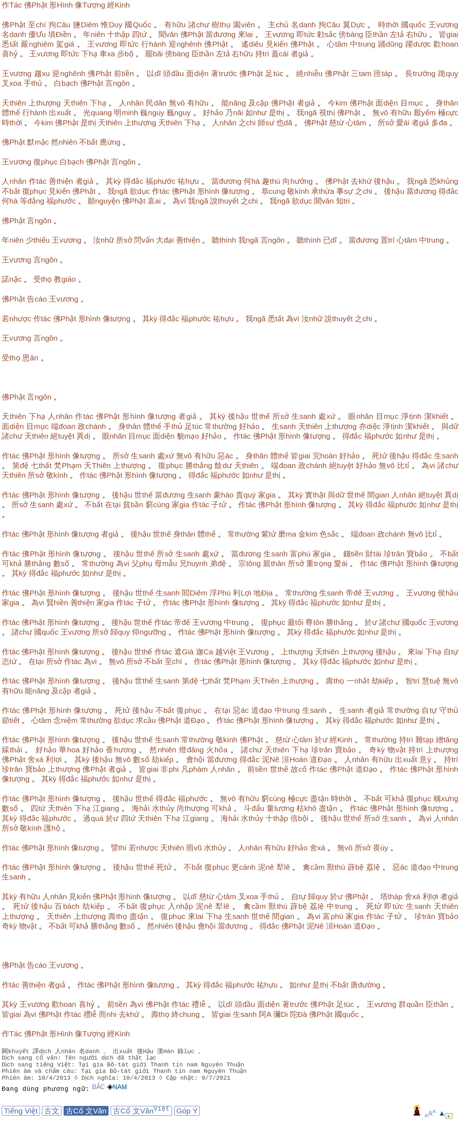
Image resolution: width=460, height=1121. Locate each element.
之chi (247, 122)
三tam (361, 73)
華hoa (69, 750)
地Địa (262, 593)
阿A (265, 1014)
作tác (38, 181)
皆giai (448, 34)
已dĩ (330, 240)
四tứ (139, 34)
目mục (411, 103)
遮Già (184, 652)
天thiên (14, 103)
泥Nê (271, 759)
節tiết (10, 720)
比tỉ (403, 465)
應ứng (110, 142)
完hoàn (325, 456)
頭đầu (173, 73)
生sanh (303, 416)
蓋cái (280, 54)
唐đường (365, 985)
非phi (170, 769)
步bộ (125, 54)
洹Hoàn (295, 759)
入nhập (180, 906)
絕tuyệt (62, 436)
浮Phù (220, 593)
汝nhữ (103, 240)
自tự (450, 652)
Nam (120, 1086)
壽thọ (335, 681)
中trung (362, 44)
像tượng (235, 191)
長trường (420, 73)
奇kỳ (377, 750)
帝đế (354, 593)
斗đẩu (254, 808)
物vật (396, 750)
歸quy (120, 632)
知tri (343, 201)
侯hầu (448, 593)
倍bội (299, 818)
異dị (83, 436)
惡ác (225, 456)
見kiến (277, 44)
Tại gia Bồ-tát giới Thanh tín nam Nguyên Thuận (163, 1064)
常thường (220, 426)
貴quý (246, 495)
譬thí (118, 848)
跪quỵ (448, 73)
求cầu (146, 720)
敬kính (298, 191)
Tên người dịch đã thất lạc (112, 1058)
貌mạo (188, 436)
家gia (267, 495)
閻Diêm (194, 593)
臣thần (376, 34)
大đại (165, 240)
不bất (88, 142)
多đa (439, 122)
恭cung (273, 191)
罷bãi (154, 54)
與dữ (449, 426)
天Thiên (97, 465)
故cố (299, 769)
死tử (379, 456)
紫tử (268, 534)
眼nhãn (360, 416)
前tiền (124, 73)
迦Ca (204, 652)
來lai (245, 34)
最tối (296, 622)
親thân (274, 563)
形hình (208, 191)
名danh (303, 24)
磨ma (287, 534)
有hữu (175, 24)
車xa (107, 54)
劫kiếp (382, 681)
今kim (338, 103)
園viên (244, 24)
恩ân (30, 358)
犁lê (283, 867)
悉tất (10, 44)
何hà (252, 181)
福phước (160, 181)
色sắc (329, 534)
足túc (274, 73)
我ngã (306, 112)
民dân (156, 103)
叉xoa (12, 83)
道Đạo (194, 720)
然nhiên (64, 142)
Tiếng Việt (21, 1111)
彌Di (280, 1014)
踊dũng (390, 44)
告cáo (37, 299)
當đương (220, 34)
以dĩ (154, 73)
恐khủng (443, 181)
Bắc (98, 1086)
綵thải (12, 750)
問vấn (144, 240)
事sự (344, 191)
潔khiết (436, 416)
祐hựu (188, 181)
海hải (141, 808)
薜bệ (356, 867)
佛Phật (35, 5)
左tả (397, 34)
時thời (388, 24)
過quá (93, 818)
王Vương (253, 652)
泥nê (266, 867)
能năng (233, 103)
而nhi (107, 1014)
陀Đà (298, 1014)
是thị (277, 112)
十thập (118, 34)
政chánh (92, 426)
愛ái (402, 122)
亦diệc (370, 426)
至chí (37, 24)
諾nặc (12, 279)
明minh (126, 112)
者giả (299, 54)
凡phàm (194, 769)
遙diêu (252, 44)
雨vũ (194, 848)
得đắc (133, 181)
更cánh (243, 867)
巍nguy (152, 112)
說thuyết (224, 201)
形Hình (61, 5)
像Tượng (90, 5)
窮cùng (158, 504)
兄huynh (193, 563)
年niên (94, 34)
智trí (412, 681)
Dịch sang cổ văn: (32, 1058)
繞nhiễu (309, 73)
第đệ (20, 465)
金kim (308, 534)
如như (256, 112)
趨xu (42, 73)
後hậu (384, 181)
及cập (258, 103)
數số (61, 563)
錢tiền (353, 554)
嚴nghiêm (37, 44)
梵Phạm (68, 465)
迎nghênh (185, 44)
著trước (224, 73)
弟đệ (218, 563)
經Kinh (118, 5)
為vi (428, 465)
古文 (51, 1111)
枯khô (306, 808)
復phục (45, 162)
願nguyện (104, 201)
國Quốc (138, 24)
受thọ (42, 279)
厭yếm (425, 112)
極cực (448, 112)
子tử (218, 504)
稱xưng (445, 798)
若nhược (16, 318)
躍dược (418, 44)
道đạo (261, 710)
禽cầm (314, 867)
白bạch (66, 83)
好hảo (213, 112)
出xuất (60, 112)
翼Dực (354, 24)
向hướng (297, 181)
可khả (12, 563)
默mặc (38, 142)
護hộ (52, 828)
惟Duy (112, 24)
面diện (197, 73)
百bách (67, 906)
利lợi (53, 759)
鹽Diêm (85, 24)
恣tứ (9, 661)
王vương (443, 24)
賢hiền (57, 602)
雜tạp (424, 739)
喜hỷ (10, 54)
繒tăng (447, 739)
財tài (373, 554)
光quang (97, 112)
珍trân (394, 554)
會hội (195, 759)
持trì (262, 54)
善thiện (61, 181)
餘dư (223, 465)
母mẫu (166, 563)
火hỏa (216, 750)
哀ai (154, 201)
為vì (179, 201)
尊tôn (314, 622)
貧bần (133, 504)
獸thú (336, 867)
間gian (378, 495)
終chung (185, 1014)
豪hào (223, 495)
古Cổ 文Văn (86, 1111)
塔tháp (391, 896)
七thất (41, 465)
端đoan (63, 426)
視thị (327, 112)
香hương (121, 750)
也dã (284, 122)
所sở (386, 122)
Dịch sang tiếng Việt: (40, 1064)
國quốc (413, 24)
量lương (280, 808)
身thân (447, 103)
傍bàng (351, 34)
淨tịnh (411, 416)
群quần (411, 1004)
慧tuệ (431, 681)
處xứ (326, 416)
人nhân (131, 103)
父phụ (142, 563)
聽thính (224, 240)
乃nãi (234, 112)
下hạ (89, 54)
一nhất (358, 681)
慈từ (336, 122)
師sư (266, 122)
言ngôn (117, 83)
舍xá (35, 759)
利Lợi (242, 593)
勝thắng (198, 465)
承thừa (322, 191)
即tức (305, 34)
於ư (370, 622)
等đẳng (32, 201)
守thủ (448, 710)
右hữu (416, 34)
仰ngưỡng (149, 632)
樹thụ (221, 24)
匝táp (383, 73)
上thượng (44, 103)
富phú (300, 554)
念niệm (66, 720)
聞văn (168, 34)
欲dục (140, 191)
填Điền (60, 34)
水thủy (163, 808)
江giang (106, 808)
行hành (153, 44)
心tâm (337, 44)
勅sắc (326, 34)
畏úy (380, 848)
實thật (315, 495)
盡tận (319, 798)
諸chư (198, 24)
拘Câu (59, 24)
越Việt (225, 652)
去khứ (361, 181)
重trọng (319, 563)
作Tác (12, 5)
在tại (113, 504)
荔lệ (373, 867)
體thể (11, 112)
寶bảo (417, 554)
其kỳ (113, 181)
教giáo (65, 279)
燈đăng (191, 750)
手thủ (33, 83)
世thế (260, 416)
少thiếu (38, 240)
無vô (177, 103)
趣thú (271, 181)
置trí (388, 240)
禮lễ (198, 1004)
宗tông (249, 563)
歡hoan (445, 44)
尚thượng (193, 808)
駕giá (65, 44)
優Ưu (37, 34)
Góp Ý (187, 1111)
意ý (425, 759)
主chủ (278, 24)
